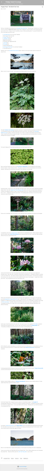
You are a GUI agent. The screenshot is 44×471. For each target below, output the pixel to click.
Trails (21, 458)
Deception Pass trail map (14, 50)
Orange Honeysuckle (39, 368)
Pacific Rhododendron (14, 234)
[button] (42, 7)
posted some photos (10, 425)
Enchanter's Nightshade (22, 166)
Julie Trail (5, 42)
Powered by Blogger (22, 466)
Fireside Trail (5, 37)
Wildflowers (26, 458)
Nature (12, 458)
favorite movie (14, 232)
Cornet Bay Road (6, 34)
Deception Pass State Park (22, 28)
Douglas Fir (35, 402)
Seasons (17, 458)
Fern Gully (5, 44)
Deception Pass (7, 458)
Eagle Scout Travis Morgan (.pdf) (17, 190)
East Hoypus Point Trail (7, 46)
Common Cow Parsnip (9, 129)
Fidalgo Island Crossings (13, 2)
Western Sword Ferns (30, 347)
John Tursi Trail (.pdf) (22, 451)
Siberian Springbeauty (20, 381)
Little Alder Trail (6, 38)
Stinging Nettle (34, 325)
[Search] (42, 2)
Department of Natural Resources (11, 299)
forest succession (5, 301)
